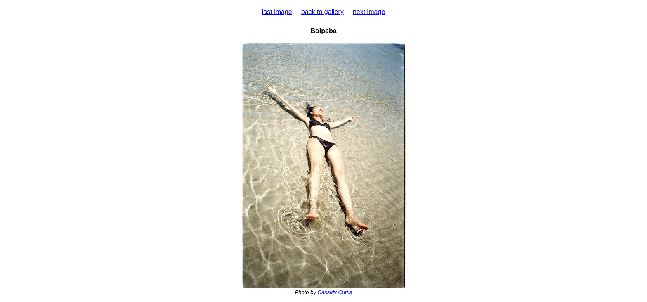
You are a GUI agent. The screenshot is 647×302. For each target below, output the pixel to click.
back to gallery (322, 11)
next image (369, 11)
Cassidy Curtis (335, 292)
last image (277, 11)
